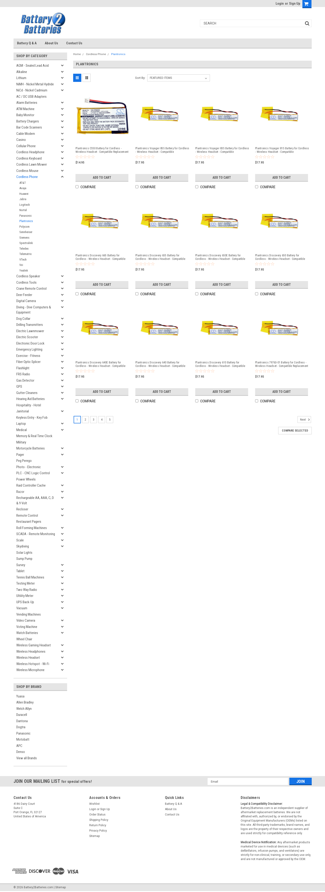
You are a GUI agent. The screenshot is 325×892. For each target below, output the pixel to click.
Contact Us (74, 43)
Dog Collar (23, 319)
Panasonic (25, 215)
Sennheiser (25, 232)
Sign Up (294, 3)
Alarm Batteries (26, 103)
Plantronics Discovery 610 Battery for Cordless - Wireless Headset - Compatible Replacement (220, 364)
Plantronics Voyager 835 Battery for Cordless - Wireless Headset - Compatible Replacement (222, 150)
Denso (20, 752)
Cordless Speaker (28, 276)
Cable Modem (25, 134)
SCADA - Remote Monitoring (35, 534)
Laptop (21, 424)
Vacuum (21, 608)
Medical (21, 430)
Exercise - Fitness (28, 356)
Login (280, 3)
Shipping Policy (98, 820)
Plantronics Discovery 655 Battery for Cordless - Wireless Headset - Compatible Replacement (160, 257)
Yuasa (20, 696)
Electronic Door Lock (30, 343)
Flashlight (22, 368)
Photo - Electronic (28, 467)
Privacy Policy (98, 830)
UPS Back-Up (25, 602)
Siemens (24, 237)
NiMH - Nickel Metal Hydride (35, 84)
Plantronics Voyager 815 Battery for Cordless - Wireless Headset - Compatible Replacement (282, 150)
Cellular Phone (26, 146)
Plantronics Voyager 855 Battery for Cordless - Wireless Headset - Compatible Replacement (162, 150)
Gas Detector (25, 380)
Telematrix (25, 254)
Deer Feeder (24, 295)
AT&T (22, 183)
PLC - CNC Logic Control (33, 473)
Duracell (21, 715)
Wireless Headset (28, 657)
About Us (51, 43)
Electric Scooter (27, 337)
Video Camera (25, 620)
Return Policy (97, 825)
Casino (21, 140)
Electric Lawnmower (30, 331)
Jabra (22, 199)
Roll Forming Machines (31, 528)
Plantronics (26, 221)
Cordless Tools (26, 282)
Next (305, 419)
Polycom (24, 226)
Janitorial (22, 411)
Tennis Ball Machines (30, 577)
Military (21, 442)
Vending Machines (28, 614)
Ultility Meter (24, 596)
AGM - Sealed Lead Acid (32, 65)
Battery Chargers (27, 121)
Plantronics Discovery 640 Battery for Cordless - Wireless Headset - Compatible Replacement (160, 364)
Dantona (22, 721)
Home (77, 54)
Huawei (23, 193)
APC (19, 746)
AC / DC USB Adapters (31, 96)
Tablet (20, 571)
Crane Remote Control (31, 288)
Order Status (97, 814)
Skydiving (22, 546)
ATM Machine (25, 109)
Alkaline (21, 72)
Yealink (23, 270)
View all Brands (26, 758)
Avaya (22, 188)
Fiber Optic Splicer (28, 362)
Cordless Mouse (27, 171)
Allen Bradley (25, 702)
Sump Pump (24, 559)
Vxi (21, 265)
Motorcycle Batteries (30, 448)
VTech (23, 259)
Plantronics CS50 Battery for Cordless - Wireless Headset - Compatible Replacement (101, 150)
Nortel (23, 210)
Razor (20, 492)
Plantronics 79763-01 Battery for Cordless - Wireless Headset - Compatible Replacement (281, 364)
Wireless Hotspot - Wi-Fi (32, 664)
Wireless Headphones (30, 651)
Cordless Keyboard (29, 158)
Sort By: (140, 78)
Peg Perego (24, 461)
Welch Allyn (24, 709)
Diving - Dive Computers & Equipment (33, 310)
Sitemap (94, 836)
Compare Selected (295, 430)
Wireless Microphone (30, 670)
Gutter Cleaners (27, 393)
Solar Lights (24, 553)
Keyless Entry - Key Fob (32, 417)
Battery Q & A (27, 43)
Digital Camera (26, 301)
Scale (20, 540)
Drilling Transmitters (29, 325)
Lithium (21, 78)
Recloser (22, 509)
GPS (19, 386)
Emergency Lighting (29, 349)
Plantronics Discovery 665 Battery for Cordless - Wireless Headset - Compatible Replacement (100, 257)
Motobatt (22, 739)
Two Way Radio (26, 590)
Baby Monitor (25, 115)
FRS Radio (23, 374)
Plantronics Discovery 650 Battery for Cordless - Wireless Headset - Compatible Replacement (280, 257)
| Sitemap (60, 887)
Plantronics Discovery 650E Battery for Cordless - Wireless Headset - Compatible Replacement (220, 257)
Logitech (24, 204)
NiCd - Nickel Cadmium (31, 90)
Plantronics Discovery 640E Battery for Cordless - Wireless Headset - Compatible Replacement (100, 364)
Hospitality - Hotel (28, 405)
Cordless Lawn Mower (31, 164)
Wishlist (94, 803)
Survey (20, 565)
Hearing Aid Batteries (30, 399)
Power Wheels (26, 479)
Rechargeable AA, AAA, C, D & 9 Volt (35, 500)
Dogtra (20, 727)
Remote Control (27, 515)
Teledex (24, 248)
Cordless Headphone (30, 152)
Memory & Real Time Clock (34, 436)
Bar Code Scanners (29, 127)
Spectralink (26, 243)
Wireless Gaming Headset (33, 645)
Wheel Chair (24, 639)
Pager (20, 455)
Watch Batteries (27, 633)
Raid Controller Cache (31, 485)
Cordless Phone (27, 177)
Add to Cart (102, 177)
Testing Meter (25, 583)
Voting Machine (26, 627)
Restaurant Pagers (28, 521)
